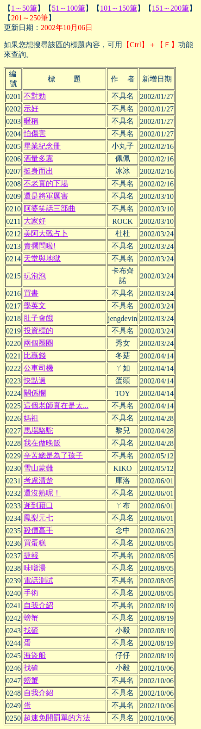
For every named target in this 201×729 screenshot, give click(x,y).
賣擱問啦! (40, 246)
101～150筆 (118, 8)
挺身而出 (38, 171)
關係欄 (35, 393)
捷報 (31, 555)
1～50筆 (24, 8)
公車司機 (38, 368)
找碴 (31, 630)
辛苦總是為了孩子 (53, 455)
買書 (31, 293)
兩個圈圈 (38, 343)
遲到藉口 (38, 505)
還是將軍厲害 (46, 196)
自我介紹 (38, 605)
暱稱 (31, 121)
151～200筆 (170, 8)
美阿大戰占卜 (46, 233)
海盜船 (35, 655)
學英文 (35, 305)
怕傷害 (35, 133)
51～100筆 (68, 8)
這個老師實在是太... (56, 405)
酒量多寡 (38, 158)
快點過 (35, 380)
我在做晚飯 (42, 443)
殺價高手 (38, 530)
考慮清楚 (38, 480)
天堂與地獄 (42, 258)
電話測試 (38, 580)
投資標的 (38, 330)
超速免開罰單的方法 (57, 718)
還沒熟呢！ (42, 493)
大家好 (35, 221)
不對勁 (35, 96)
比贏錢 (35, 355)
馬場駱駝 (38, 430)
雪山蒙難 (38, 468)
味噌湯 (35, 568)
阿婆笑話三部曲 (49, 208)
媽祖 (31, 418)
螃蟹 (31, 618)
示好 (31, 108)
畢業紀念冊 (42, 146)
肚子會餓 (38, 318)
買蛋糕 (35, 543)
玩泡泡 (35, 276)
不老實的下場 (46, 183)
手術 (31, 593)
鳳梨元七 (38, 518)
